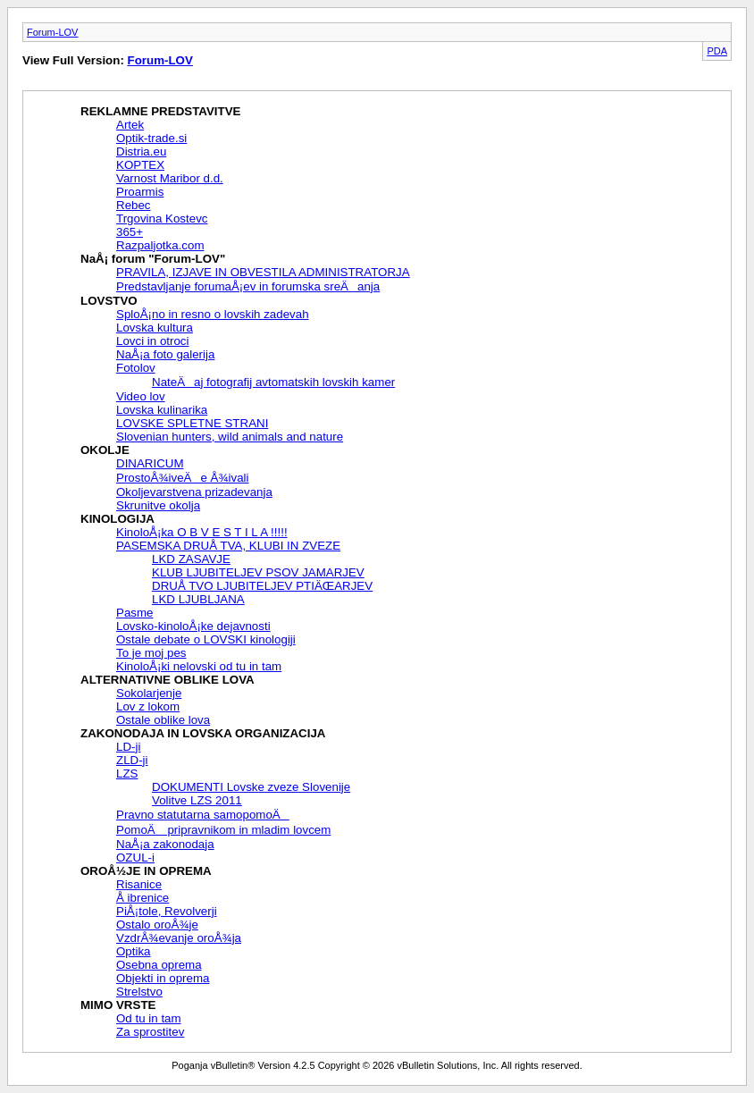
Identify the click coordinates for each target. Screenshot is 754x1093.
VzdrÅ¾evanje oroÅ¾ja (178, 938)
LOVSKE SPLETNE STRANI (192, 423)
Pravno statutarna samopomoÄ (202, 814)
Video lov (140, 396)
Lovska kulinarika (161, 409)
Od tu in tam (148, 1018)
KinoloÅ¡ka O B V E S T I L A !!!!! (202, 532)
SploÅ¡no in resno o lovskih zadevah (212, 314)
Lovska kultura (154, 327)
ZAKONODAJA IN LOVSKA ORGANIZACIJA (202, 733)
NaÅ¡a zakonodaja (165, 844)
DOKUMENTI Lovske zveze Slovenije (251, 787)
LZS (127, 773)
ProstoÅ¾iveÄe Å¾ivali (182, 477)
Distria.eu (141, 151)
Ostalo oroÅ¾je (157, 924)
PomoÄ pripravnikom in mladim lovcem (223, 830)
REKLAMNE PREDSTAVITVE (160, 111)
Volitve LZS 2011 (197, 800)
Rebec (133, 205)
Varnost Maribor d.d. (169, 178)
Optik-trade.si (151, 138)
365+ (129, 232)
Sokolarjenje (148, 693)
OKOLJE (105, 450)
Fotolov (135, 367)
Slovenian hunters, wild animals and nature (229, 436)
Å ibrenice (142, 897)
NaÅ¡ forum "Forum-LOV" (152, 258)
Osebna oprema (159, 964)
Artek (130, 124)
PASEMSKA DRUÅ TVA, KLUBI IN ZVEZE (228, 545)
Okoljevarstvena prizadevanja (194, 492)
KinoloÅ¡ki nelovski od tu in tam (198, 666)
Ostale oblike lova (163, 720)
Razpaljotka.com (160, 245)
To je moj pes (151, 653)
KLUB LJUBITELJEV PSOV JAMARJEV (258, 572)
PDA (717, 51)
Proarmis (139, 191)
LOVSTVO (109, 300)
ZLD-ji (132, 760)
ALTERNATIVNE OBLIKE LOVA (167, 679)
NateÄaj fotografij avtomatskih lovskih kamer (273, 382)
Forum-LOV (52, 32)
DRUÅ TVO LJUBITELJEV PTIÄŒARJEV (262, 586)
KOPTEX (140, 165)
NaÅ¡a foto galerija (165, 354)
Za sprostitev (150, 1031)
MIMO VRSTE (117, 1005)
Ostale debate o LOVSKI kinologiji (206, 639)
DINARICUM (150, 463)
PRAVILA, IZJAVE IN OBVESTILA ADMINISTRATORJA (263, 272)
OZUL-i (135, 857)
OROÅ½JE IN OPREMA (146, 871)
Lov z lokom (148, 706)
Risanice (139, 884)
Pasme (134, 612)
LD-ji (128, 746)
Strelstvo (139, 991)
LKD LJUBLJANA (198, 599)
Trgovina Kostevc (161, 218)
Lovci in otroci (152, 341)
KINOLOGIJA (117, 518)
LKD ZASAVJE (191, 559)
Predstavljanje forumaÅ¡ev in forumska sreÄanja (248, 286)
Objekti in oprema (162, 978)
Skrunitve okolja (158, 505)
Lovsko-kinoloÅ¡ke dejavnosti (193, 626)
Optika (133, 951)
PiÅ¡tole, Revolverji (166, 911)
